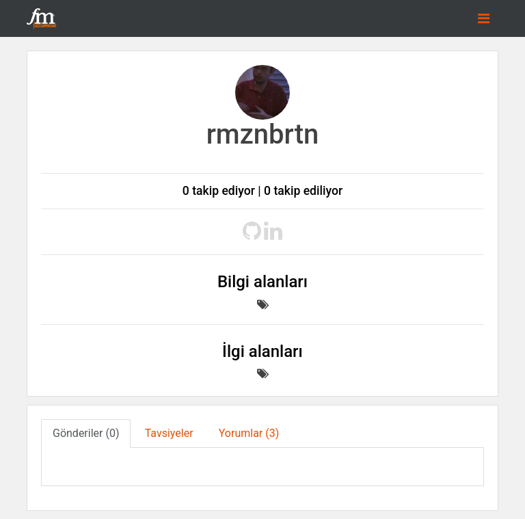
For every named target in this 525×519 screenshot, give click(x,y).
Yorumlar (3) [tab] (249, 433)
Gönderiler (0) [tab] (86, 433)
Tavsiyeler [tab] (169, 433)
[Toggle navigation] (483, 18)
